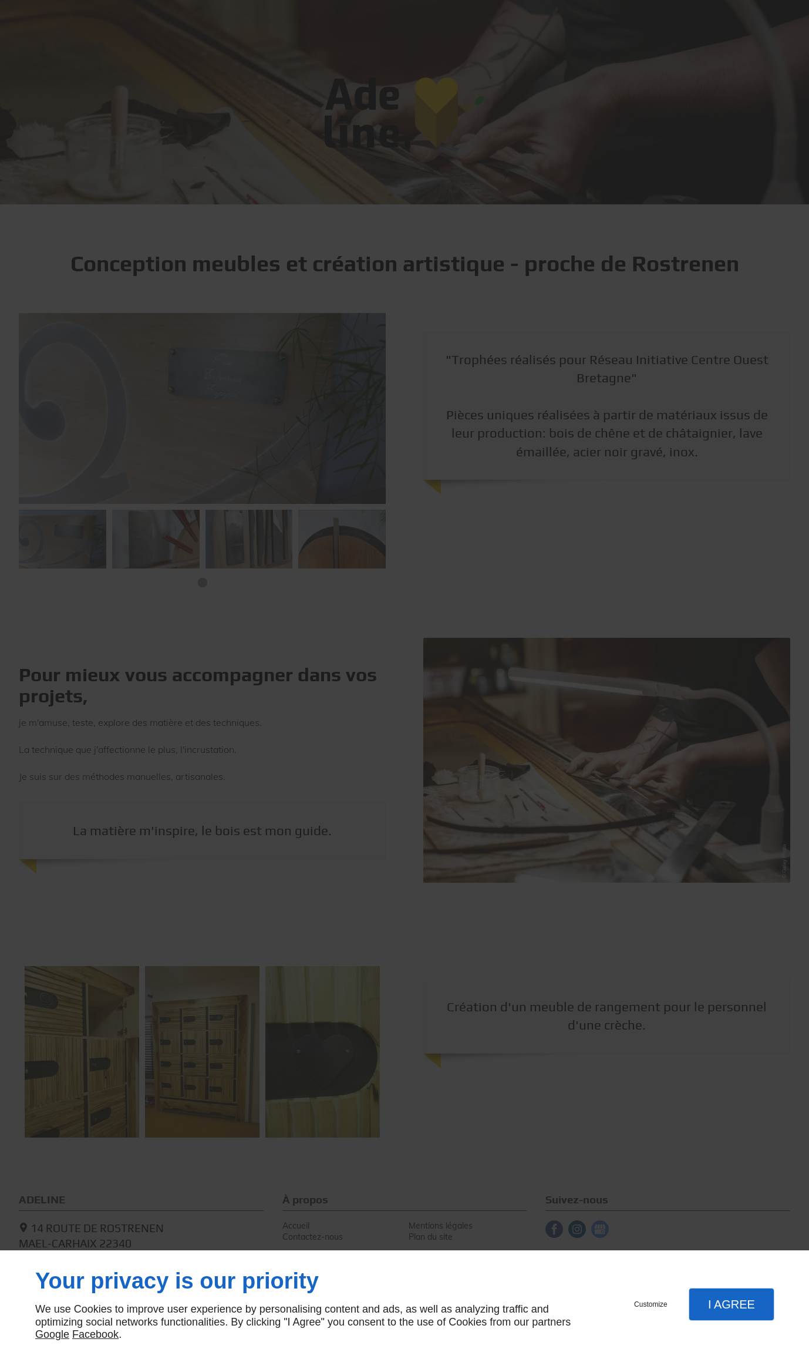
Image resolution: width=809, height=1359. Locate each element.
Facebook (95, 1334)
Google (52, 1334)
